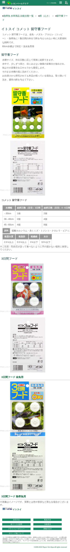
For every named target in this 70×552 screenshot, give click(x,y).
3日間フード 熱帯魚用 (13, 496)
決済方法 (16, 520)
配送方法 (47, 520)
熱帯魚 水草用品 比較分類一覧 (19, 16)
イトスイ (11, 8)
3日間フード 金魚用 (12, 377)
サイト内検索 (51, 3)
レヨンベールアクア (17, 3)
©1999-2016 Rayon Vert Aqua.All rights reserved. (50, 547)
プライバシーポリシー (16, 529)
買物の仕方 (47, 529)
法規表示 (47, 524)
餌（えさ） (45, 16)
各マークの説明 (16, 524)
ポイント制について (16, 533)
